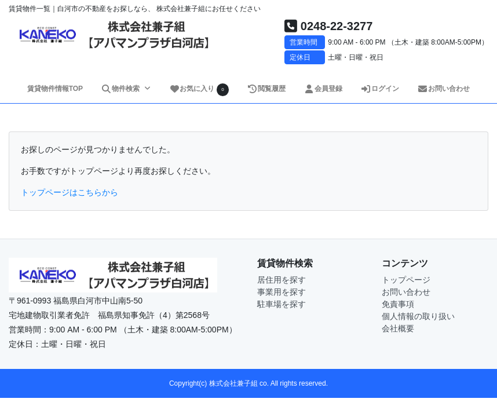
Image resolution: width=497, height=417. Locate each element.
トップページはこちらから (69, 192)
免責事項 (398, 304)
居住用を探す (281, 279)
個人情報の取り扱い (418, 316)
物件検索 (121, 89)
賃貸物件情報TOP (55, 89)
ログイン (380, 89)
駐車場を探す (281, 304)
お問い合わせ (444, 89)
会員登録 (323, 89)
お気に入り (199, 89)
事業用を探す (281, 292)
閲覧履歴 (266, 89)
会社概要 (398, 328)
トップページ (406, 279)
